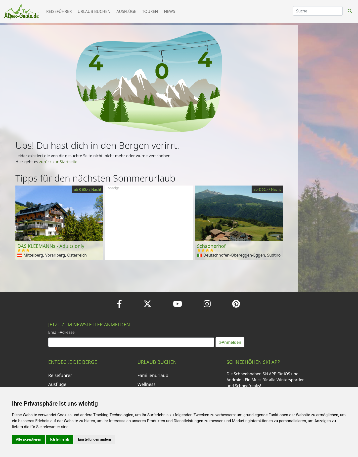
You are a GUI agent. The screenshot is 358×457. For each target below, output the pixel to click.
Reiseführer (59, 11)
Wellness (146, 384)
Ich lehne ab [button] (59, 439)
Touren (150, 11)
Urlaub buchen (94, 11)
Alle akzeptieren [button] (28, 439)
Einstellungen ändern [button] (94, 439)
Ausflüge (126, 11)
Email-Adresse (61, 332)
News (169, 11)
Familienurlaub (152, 375)
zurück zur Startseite (58, 161)
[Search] (318, 11)
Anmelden (230, 342)
